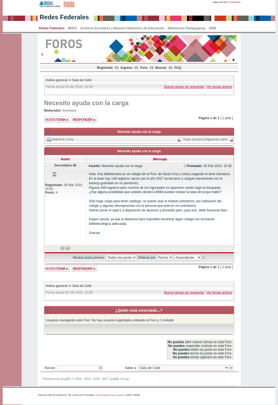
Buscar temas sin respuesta (184, 87)
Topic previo (192, 139)
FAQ (177, 68)
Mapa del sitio (220, 2)
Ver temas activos (219, 87)
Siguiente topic (216, 139)
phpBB (66, 379)
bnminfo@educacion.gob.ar (110, 395)
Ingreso (126, 68)
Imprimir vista (62, 139)
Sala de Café (82, 80)
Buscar (161, 68)
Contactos (235, 2)
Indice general (57, 80)
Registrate (105, 68)
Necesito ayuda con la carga (86, 103)
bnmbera (69, 110)
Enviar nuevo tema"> (57, 119)
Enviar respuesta (84, 119)
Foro (144, 68)
